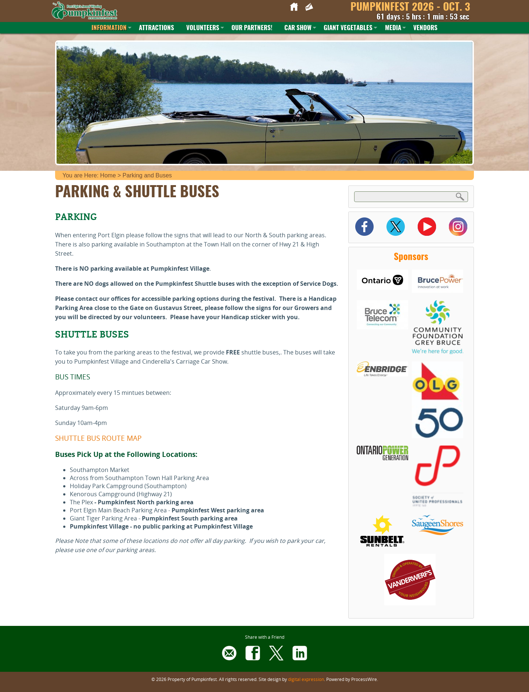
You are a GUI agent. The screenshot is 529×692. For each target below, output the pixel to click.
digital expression (306, 679)
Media (393, 28)
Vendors (425, 28)
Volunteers (202, 28)
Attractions (156, 28)
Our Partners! (251, 28)
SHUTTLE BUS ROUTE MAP (98, 438)
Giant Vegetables (348, 28)
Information (109, 28)
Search (460, 196)
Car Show (298, 28)
